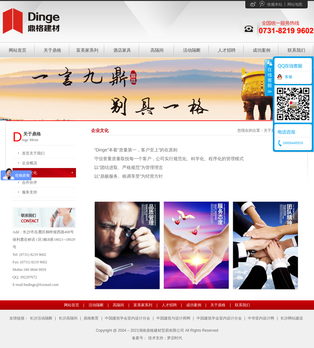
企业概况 (29, 163)
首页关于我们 (33, 153)
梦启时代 (174, 338)
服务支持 (29, 192)
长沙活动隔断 (41, 318)
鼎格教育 (91, 318)
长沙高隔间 (68, 318)
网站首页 (17, 50)
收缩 (269, 77)
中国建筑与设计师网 (173, 318)
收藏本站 (274, 4)
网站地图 (294, 4)
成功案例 (261, 50)
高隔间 (157, 50)
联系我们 (296, 50)
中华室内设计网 (261, 318)
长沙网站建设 (291, 318)
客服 (288, 77)
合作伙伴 (29, 182)
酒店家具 (122, 50)
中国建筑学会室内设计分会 (127, 318)
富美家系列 (87, 50)
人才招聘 (227, 50)
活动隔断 (192, 50)
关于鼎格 (52, 50)
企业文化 (29, 173)
